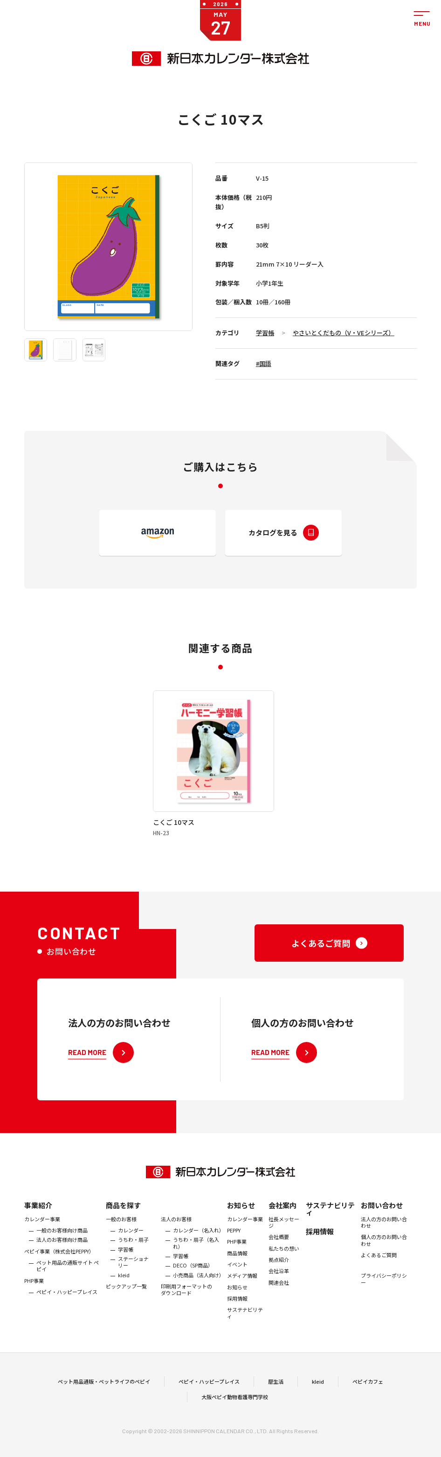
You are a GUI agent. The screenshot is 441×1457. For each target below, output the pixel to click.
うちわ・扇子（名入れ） (196, 1251)
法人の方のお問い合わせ (384, 1231)
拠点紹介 (279, 1268)
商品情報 (237, 1261)
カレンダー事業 (42, 1227)
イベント (237, 1272)
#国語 (263, 363)
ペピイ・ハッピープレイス (66, 1300)
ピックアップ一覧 (126, 1294)
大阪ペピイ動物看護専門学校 (234, 1401)
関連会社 (279, 1291)
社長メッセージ (284, 1231)
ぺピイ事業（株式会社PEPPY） (59, 1259)
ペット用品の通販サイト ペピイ (67, 1274)
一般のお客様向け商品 (62, 1238)
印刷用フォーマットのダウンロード (186, 1298)
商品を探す (123, 1213)
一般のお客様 (121, 1227)
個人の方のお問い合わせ (384, 1248)
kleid (124, 1283)
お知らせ (241, 1213)
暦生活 (275, 1385)
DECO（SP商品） (193, 1273)
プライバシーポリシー (384, 1287)
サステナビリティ (245, 1321)
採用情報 (237, 1306)
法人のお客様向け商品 (62, 1248)
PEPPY (234, 1238)
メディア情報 (242, 1284)
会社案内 (282, 1213)
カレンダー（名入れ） (198, 1238)
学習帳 (265, 332)
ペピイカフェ (367, 1385)
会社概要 (279, 1245)
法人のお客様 (176, 1227)
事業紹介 (38, 1213)
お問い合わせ (382, 1213)
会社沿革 (279, 1279)
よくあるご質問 (379, 1263)
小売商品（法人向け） (198, 1283)
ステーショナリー (133, 1270)
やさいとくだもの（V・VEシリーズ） (343, 332)
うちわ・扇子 (133, 1248)
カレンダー (131, 1238)
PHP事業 (34, 1289)
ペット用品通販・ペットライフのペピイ (104, 1385)
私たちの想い (284, 1256)
